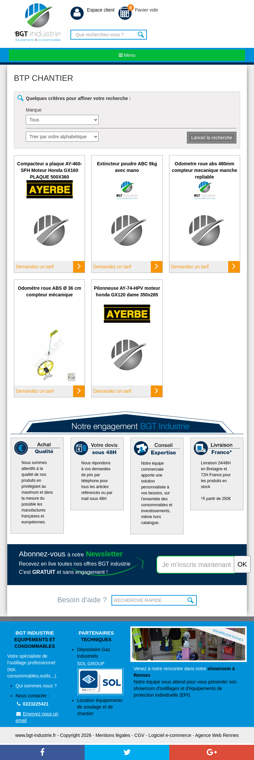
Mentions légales (113, 735)
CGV (139, 735)
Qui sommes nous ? (36, 685)
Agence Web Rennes (217, 735)
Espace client (92, 10)
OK (191, 600)
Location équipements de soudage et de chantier (99, 707)
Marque (33, 110)
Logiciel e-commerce (169, 735)
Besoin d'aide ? (82, 600)
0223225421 (32, 704)
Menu (127, 55)
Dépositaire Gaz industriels (100, 671)
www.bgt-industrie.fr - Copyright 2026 (53, 735)
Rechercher (141, 35)
